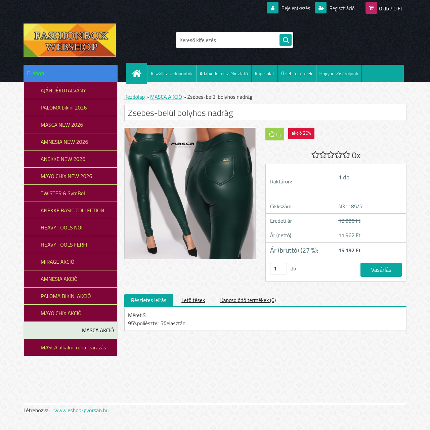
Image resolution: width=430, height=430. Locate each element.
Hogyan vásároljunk (338, 73)
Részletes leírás (148, 300)
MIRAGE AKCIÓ (57, 262)
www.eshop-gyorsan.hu (81, 410)
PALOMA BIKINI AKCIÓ (66, 296)
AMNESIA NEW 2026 (64, 142)
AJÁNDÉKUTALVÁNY (63, 90)
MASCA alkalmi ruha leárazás (73, 347)
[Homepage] (139, 73)
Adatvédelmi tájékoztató (224, 73)
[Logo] (70, 40)
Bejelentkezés (292, 8)
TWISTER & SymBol (63, 193)
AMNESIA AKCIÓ (59, 279)
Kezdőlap (134, 97)
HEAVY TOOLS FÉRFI (64, 245)
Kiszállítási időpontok (171, 73)
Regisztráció (340, 8)
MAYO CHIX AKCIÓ (61, 313)
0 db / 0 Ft (390, 8)
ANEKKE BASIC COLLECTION (72, 210)
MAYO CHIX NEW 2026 (66, 176)
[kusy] (278, 268)
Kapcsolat (264, 73)
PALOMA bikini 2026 (64, 107)
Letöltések (193, 300)
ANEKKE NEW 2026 (63, 159)
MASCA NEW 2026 (62, 125)
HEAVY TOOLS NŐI (62, 227)
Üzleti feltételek (296, 73)
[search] (286, 40)
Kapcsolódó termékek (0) (248, 300)
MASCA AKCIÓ (98, 330)
